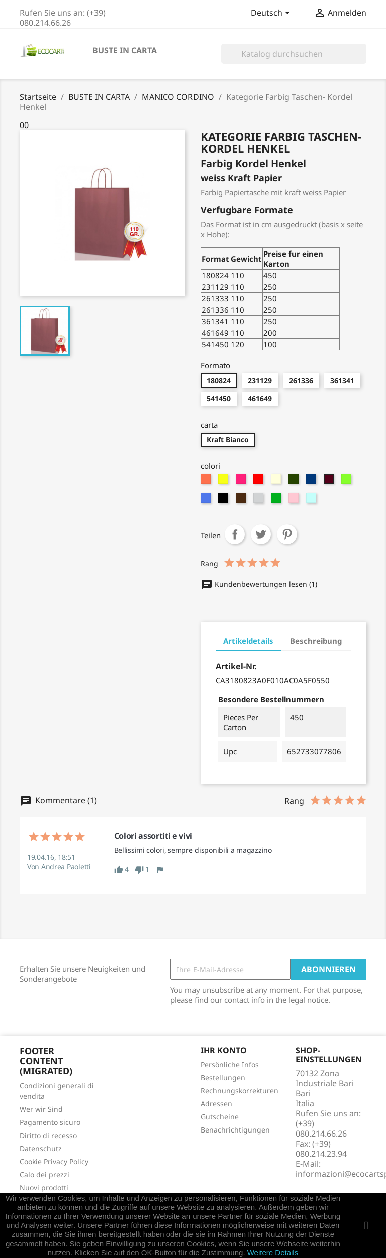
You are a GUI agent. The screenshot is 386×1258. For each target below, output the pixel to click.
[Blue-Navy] (312, 481)
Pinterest (287, 534)
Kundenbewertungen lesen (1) (259, 584)
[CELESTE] (312, 500)
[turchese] (207, 500)
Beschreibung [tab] (316, 641)
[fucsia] (242, 481)
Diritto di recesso (48, 1135)
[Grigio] (259, 500)
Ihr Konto (224, 1050)
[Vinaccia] (330, 481)
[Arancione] (207, 481)
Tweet (261, 534)
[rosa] (294, 500)
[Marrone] (242, 500)
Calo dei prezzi (44, 1174)
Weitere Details (272, 1252)
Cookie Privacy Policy (54, 1161)
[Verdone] (294, 481)
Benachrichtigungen (235, 1130)
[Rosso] (259, 481)
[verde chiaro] (347, 481)
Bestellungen (223, 1077)
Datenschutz (41, 1148)
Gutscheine (220, 1116)
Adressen (216, 1103)
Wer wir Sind (41, 1109)
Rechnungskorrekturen (239, 1090)
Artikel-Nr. (236, 666)
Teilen (235, 534)
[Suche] (293, 54)
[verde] (277, 500)
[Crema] (277, 481)
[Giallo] (224, 481)
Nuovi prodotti (44, 1187)
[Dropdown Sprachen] (272, 14)
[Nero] (224, 500)
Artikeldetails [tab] (248, 641)
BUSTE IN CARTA (124, 50)
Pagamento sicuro (50, 1122)
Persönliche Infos (230, 1064)
